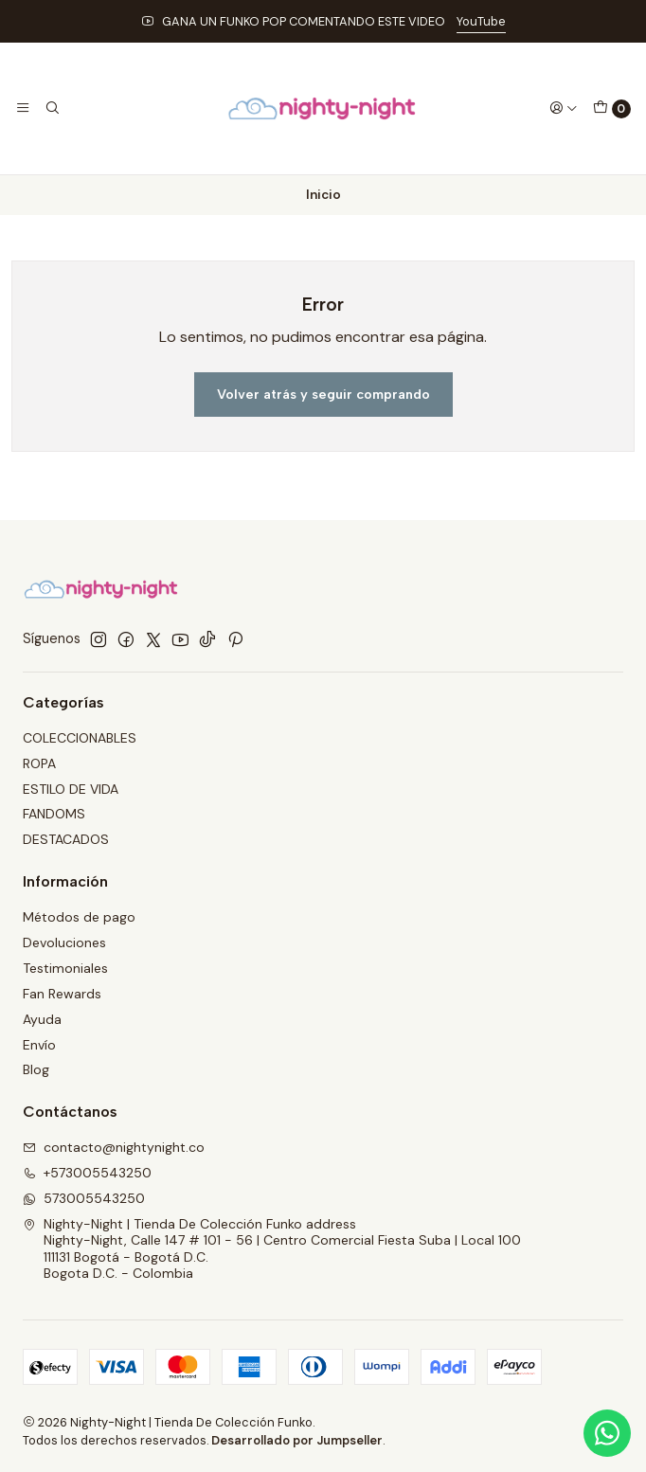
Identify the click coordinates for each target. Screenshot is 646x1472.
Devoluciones (64, 942)
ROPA (39, 763)
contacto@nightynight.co (114, 1147)
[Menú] (22, 108)
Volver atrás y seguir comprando (323, 394)
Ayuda (42, 1019)
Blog (36, 1069)
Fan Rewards (62, 993)
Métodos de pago (79, 916)
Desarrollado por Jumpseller (297, 1440)
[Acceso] (564, 108)
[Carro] (612, 109)
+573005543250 (87, 1172)
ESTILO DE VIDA (70, 789)
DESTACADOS (66, 839)
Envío (39, 1044)
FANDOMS (54, 813)
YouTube (481, 21)
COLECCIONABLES (79, 737)
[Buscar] (51, 108)
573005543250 (84, 1198)
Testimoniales (65, 968)
